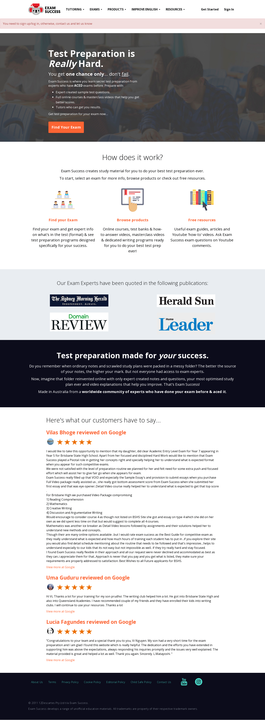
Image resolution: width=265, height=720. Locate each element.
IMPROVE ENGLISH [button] (146, 9)
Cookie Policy (92, 682)
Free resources (202, 219)
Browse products (132, 219)
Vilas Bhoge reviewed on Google (86, 432)
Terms (52, 682)
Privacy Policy (70, 682)
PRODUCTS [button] (117, 9)
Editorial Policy (115, 682)
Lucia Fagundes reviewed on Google (91, 621)
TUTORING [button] (75, 9)
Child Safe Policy (141, 682)
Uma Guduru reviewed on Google (88, 577)
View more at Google (60, 567)
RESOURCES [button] (175, 9)
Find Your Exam (66, 127)
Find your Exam (63, 219)
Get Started (210, 9)
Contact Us (164, 682)
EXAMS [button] (96, 9)
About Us (37, 682)
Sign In (229, 9)
